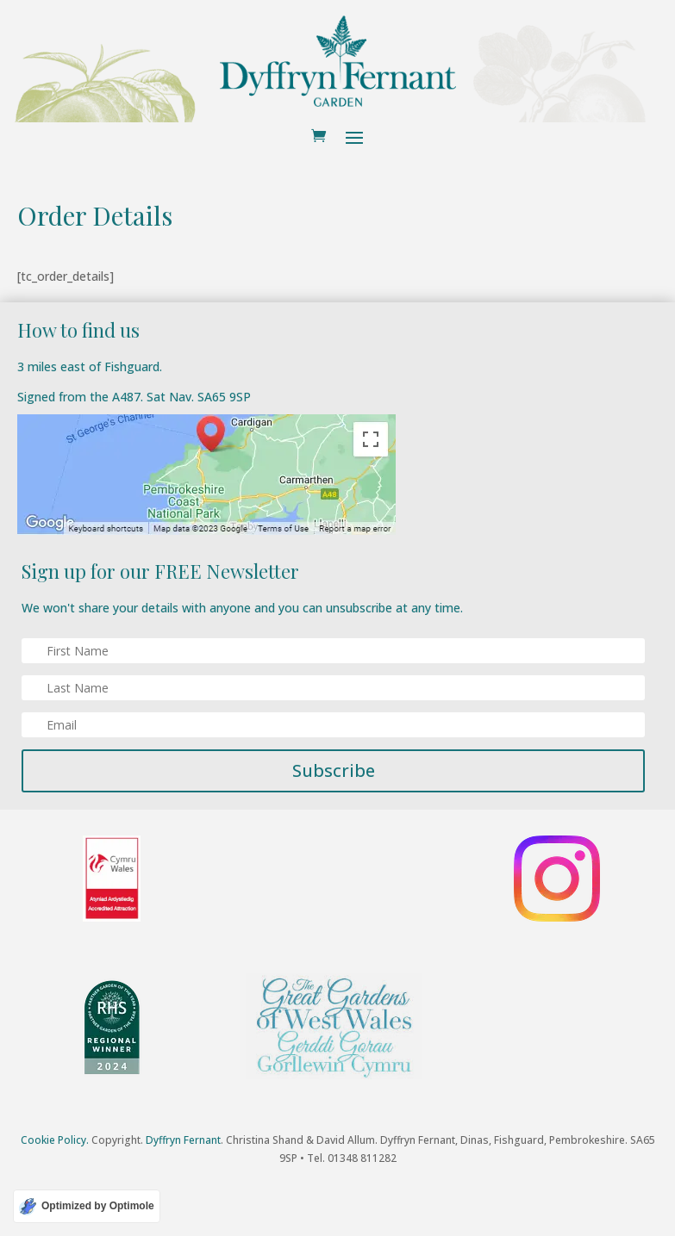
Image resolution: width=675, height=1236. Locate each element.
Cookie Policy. (55, 1140)
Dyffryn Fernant (183, 1140)
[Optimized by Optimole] (86, 1206)
